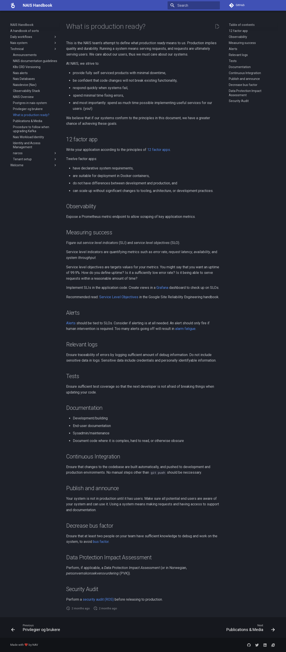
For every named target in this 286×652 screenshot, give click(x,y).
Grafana (162, 287)
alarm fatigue (185, 329)
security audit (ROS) (98, 599)
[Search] (194, 5)
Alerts (71, 323)
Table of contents (242, 25)
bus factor (101, 542)
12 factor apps (158, 150)
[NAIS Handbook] (12, 5)
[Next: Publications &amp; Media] (249, 629)
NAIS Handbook (22, 25)
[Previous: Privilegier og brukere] (37, 629)
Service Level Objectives (118, 297)
